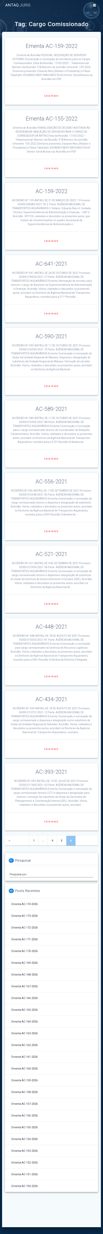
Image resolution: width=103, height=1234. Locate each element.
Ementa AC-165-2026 (25, 1009)
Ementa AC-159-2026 (25, 1080)
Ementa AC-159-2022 (51, 46)
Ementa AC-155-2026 (25, 1127)
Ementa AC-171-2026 (25, 939)
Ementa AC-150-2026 (25, 1186)
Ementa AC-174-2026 (25, 904)
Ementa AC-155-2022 (51, 118)
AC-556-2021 (51, 481)
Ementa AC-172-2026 (25, 927)
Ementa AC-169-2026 (25, 962)
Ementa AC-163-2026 (25, 1033)
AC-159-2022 (51, 191)
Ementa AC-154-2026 (25, 1139)
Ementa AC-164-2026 (25, 1021)
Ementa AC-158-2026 (25, 1092)
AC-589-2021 (51, 409)
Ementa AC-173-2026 (25, 915)
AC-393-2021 (51, 772)
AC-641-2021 (51, 264)
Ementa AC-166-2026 (25, 998)
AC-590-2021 (51, 336)
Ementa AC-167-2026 (25, 986)
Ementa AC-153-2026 (25, 1150)
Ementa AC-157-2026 (25, 1103)
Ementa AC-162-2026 (25, 1045)
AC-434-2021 (51, 699)
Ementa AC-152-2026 (25, 1162)
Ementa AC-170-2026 (25, 951)
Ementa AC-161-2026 (25, 1056)
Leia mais (51, 95)
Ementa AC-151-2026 (25, 1174)
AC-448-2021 (51, 626)
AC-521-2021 (51, 554)
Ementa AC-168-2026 (25, 974)
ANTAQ (17, 5)
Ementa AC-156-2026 (25, 1115)
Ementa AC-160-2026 (25, 1068)
